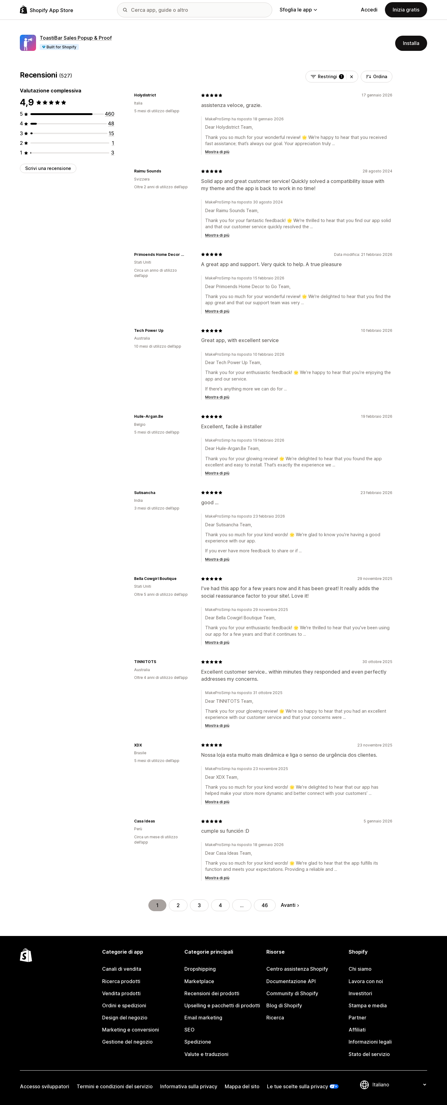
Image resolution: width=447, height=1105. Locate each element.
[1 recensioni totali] (113, 143)
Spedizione (197, 1042)
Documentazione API (291, 981)
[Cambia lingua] (399, 1084)
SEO (189, 1030)
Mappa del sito (242, 1086)
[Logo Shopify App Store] (46, 10)
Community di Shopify (292, 993)
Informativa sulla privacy (188, 1086)
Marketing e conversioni (130, 1030)
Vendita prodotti (121, 993)
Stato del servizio (369, 1054)
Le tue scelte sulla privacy (297, 1086)
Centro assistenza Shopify (297, 969)
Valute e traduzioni (206, 1054)
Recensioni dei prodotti (211, 993)
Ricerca (275, 1017)
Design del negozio (124, 1017)
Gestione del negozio (127, 1042)
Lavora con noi (366, 981)
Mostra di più (217, 151)
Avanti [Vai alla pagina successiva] (290, 905)
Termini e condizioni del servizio (115, 1086)
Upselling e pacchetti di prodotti (222, 1005)
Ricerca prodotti (121, 981)
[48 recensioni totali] (111, 123)
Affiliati (357, 1030)
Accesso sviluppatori (44, 1086)
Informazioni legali (370, 1042)
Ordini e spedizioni (124, 1005)
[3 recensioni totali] (112, 152)
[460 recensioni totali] (109, 114)
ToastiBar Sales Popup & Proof (76, 38)
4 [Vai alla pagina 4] (220, 905)
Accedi (369, 10)
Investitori (360, 993)
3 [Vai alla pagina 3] (199, 905)
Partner (357, 1017)
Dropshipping (200, 969)
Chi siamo (360, 969)
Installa (411, 43)
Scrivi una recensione (48, 168)
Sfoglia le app (298, 10)
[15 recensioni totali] (111, 133)
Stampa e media (368, 1005)
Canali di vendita (121, 969)
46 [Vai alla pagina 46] (265, 905)
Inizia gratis (406, 10)
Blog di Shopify (284, 1005)
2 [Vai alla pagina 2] (178, 905)
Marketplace (199, 981)
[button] (351, 76)
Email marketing (203, 1017)
